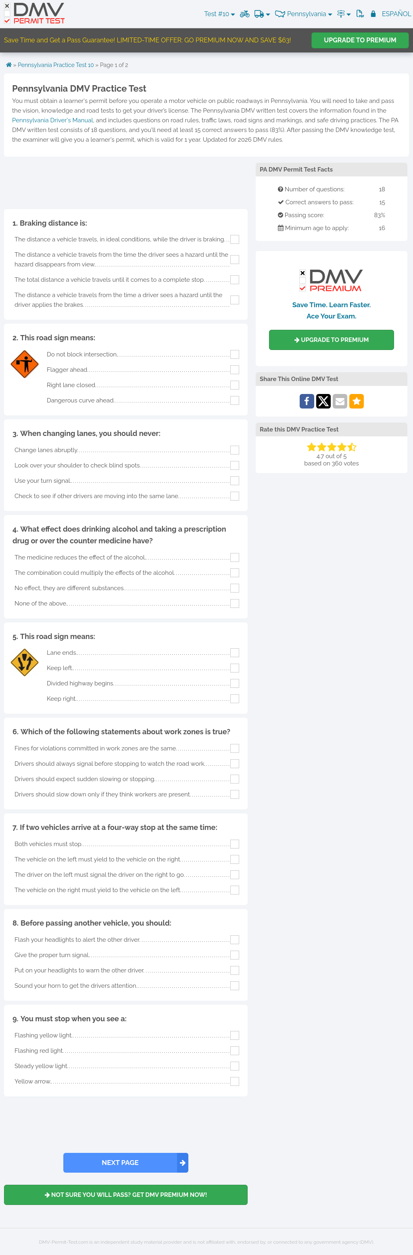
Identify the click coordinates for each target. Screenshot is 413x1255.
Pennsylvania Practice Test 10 (56, 65)
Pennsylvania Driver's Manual (52, 120)
